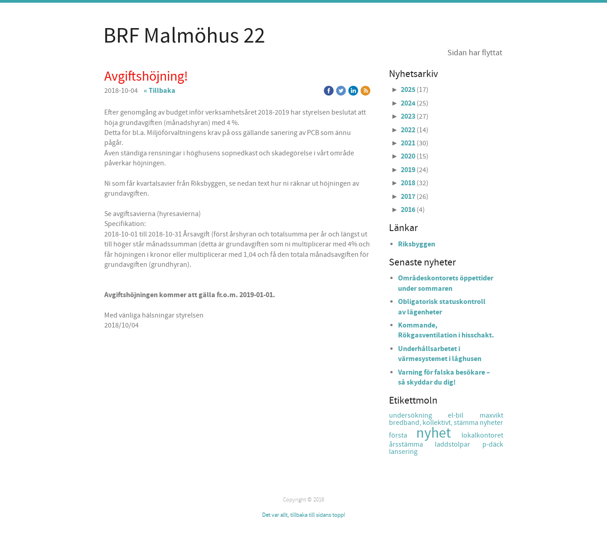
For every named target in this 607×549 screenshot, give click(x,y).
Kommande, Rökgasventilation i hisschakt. (446, 330)
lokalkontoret (482, 435)
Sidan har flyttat (474, 53)
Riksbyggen (416, 244)
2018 (408, 183)
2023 (408, 116)
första (402, 435)
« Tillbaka (159, 91)
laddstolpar (458, 444)
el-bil (464, 415)
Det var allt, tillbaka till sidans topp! (303, 515)
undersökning (418, 415)
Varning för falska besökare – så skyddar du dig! (444, 377)
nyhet (438, 433)
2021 (408, 143)
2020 (408, 156)
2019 (408, 170)
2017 (408, 197)
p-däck (492, 444)
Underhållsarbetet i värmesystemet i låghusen (439, 354)
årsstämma (412, 444)
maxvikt (491, 415)
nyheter (491, 422)
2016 (408, 210)
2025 (408, 90)
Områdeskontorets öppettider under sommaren (445, 283)
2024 (408, 103)
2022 (408, 130)
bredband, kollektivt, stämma (434, 422)
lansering (403, 451)
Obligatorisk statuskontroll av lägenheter (442, 307)
